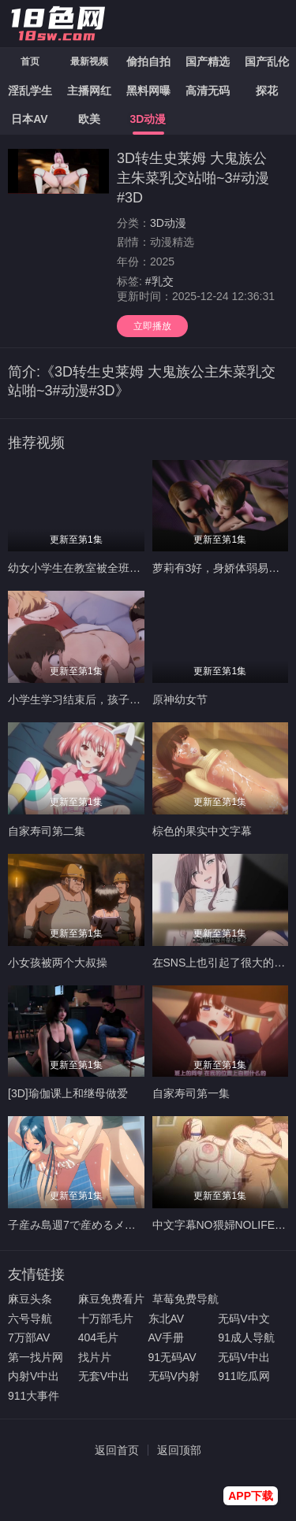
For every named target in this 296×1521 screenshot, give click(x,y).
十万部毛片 (105, 1318)
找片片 (94, 1357)
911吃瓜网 (243, 1376)
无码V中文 (243, 1318)
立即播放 (152, 326)
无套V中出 (103, 1376)
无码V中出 (243, 1357)
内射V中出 (33, 1376)
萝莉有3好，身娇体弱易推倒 (221, 568)
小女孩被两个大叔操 (57, 962)
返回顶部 (179, 1450)
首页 (30, 61)
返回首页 (117, 1450)
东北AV (166, 1318)
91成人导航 (246, 1337)
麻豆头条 (30, 1299)
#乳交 (159, 281)
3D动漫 (168, 223)
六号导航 (30, 1318)
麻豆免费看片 (111, 1299)
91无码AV (172, 1357)
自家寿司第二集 (46, 831)
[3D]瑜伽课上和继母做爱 (68, 1093)
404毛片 (98, 1337)
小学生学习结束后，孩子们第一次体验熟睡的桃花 (129, 699)
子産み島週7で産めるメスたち (83, 1225)
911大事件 (33, 1395)
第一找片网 (35, 1357)
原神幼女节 (180, 699)
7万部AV (29, 1337)
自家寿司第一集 (191, 1093)
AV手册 (166, 1337)
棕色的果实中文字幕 (202, 831)
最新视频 (89, 61)
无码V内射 (174, 1376)
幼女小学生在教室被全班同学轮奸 (91, 568)
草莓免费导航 (185, 1299)
